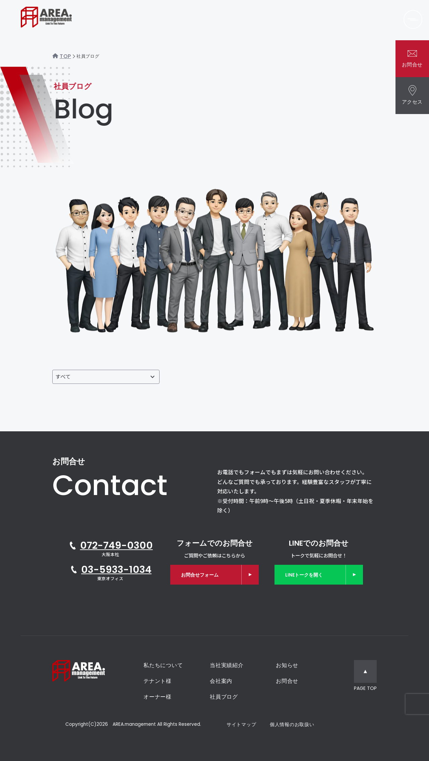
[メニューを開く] (413, 19)
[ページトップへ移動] (365, 676)
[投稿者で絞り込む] (106, 379)
